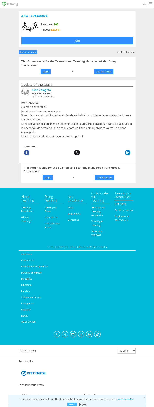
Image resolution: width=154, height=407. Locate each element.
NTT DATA (120, 204)
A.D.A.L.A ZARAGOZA (34, 16)
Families (25, 291)
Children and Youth (31, 297)
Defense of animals (31, 272)
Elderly (24, 315)
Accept (72, 404)
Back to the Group (28, 52)
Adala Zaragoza (41, 90)
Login (46, 71)
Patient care (27, 260)
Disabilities (26, 278)
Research (26, 309)
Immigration (27, 303)
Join (77, 41)
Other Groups (28, 321)
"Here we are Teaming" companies (98, 211)
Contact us (73, 219)
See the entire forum (126, 52)
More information (126, 399)
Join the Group (103, 71)
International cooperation (34, 266)
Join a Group (50, 217)
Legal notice (74, 213)
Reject (83, 404)
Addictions (26, 254)
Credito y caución (124, 210)
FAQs (71, 207)
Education (26, 284)
